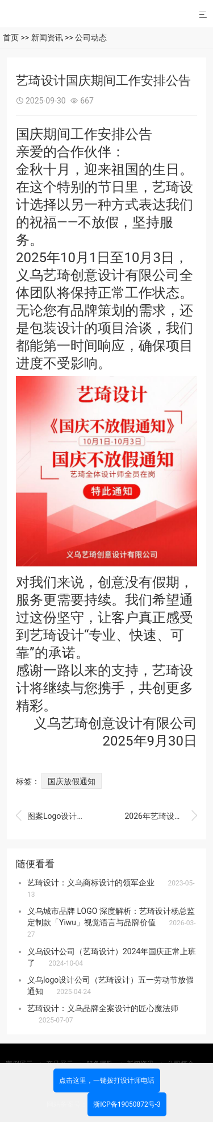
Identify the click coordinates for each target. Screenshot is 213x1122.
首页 (11, 37)
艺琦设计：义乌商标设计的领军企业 (90, 882)
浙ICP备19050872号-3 (127, 1104)
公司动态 (91, 37)
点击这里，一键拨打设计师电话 (106, 1080)
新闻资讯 (47, 37)
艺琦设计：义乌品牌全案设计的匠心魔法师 (102, 1008)
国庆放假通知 (71, 781)
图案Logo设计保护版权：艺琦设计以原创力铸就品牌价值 (52, 816)
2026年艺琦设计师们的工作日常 (160, 816)
